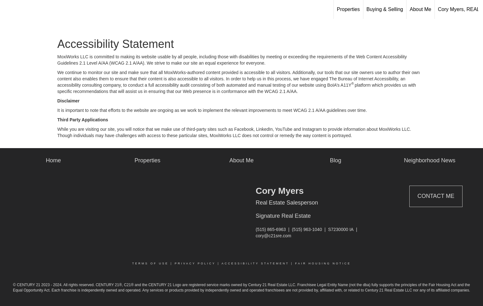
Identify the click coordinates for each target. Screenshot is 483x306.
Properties (348, 9)
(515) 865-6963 (271, 229)
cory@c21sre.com (273, 235)
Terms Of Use (150, 263)
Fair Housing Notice (323, 263)
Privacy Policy (195, 263)
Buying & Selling (385, 9)
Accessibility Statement (255, 263)
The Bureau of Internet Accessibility (363, 78)
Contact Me (436, 196)
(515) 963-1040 (307, 229)
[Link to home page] (8, 9)
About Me (420, 9)
